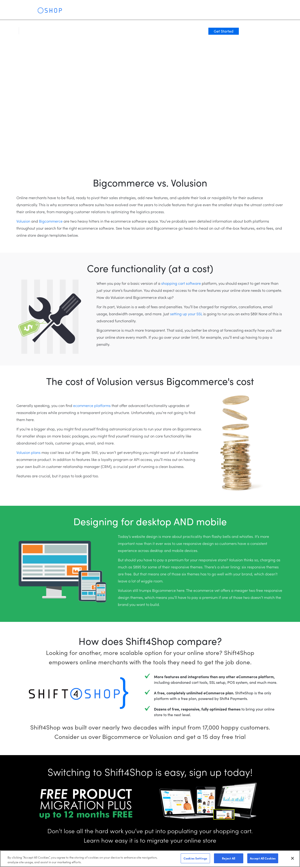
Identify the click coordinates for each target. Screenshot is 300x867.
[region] (150, 858)
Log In (240, 12)
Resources (151, 11)
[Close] (292, 858)
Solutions (94, 11)
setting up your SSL (186, 313)
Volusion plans (28, 452)
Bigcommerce (51, 221)
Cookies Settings (195, 858)
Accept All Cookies (263, 858)
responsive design (198, 543)
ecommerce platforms (92, 405)
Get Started (268, 12)
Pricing (131, 11)
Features (74, 11)
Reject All (228, 858)
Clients (113, 11)
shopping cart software (181, 283)
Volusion (23, 221)
